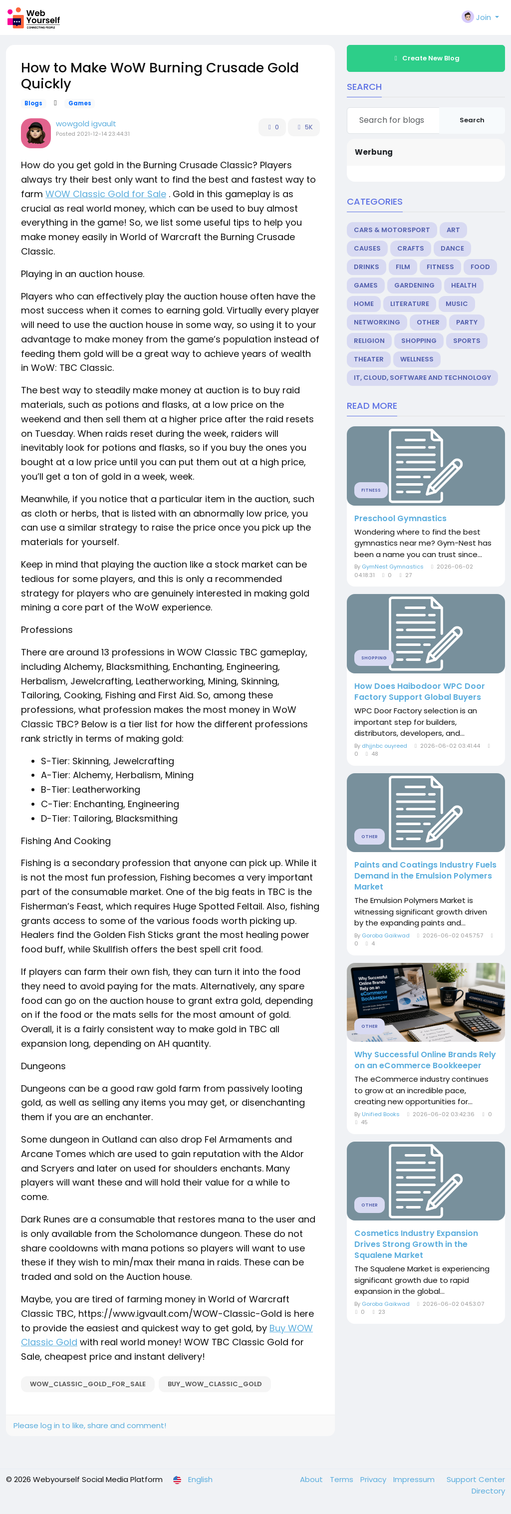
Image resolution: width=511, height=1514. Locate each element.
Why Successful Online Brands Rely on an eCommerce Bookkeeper (425, 1060)
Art (453, 230)
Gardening (414, 285)
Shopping (419, 340)
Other (428, 322)
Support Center (476, 1479)
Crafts (410, 248)
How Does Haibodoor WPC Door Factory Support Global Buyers (419, 692)
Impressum (415, 1479)
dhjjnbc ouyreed (384, 746)
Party (467, 322)
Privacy (374, 1479)
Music (457, 303)
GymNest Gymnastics (393, 567)
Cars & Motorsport (392, 230)
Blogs (33, 103)
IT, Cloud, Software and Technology (422, 377)
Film (403, 267)
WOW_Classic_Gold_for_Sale (88, 1384)
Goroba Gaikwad (386, 935)
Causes (367, 248)
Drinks (366, 267)
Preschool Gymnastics (400, 518)
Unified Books (381, 1114)
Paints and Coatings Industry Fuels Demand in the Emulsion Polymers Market (425, 876)
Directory (488, 1491)
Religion (369, 340)
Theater (369, 359)
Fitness (440, 267)
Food (480, 267)
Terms (342, 1479)
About (312, 1479)
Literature (409, 303)
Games (79, 103)
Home (364, 303)
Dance (452, 248)
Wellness (417, 359)
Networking (377, 322)
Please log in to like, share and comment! (89, 1425)
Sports (467, 340)
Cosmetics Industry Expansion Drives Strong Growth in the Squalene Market (416, 1244)
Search (472, 120)
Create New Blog (426, 58)
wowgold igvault (86, 123)
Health (464, 285)
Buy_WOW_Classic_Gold (215, 1384)
